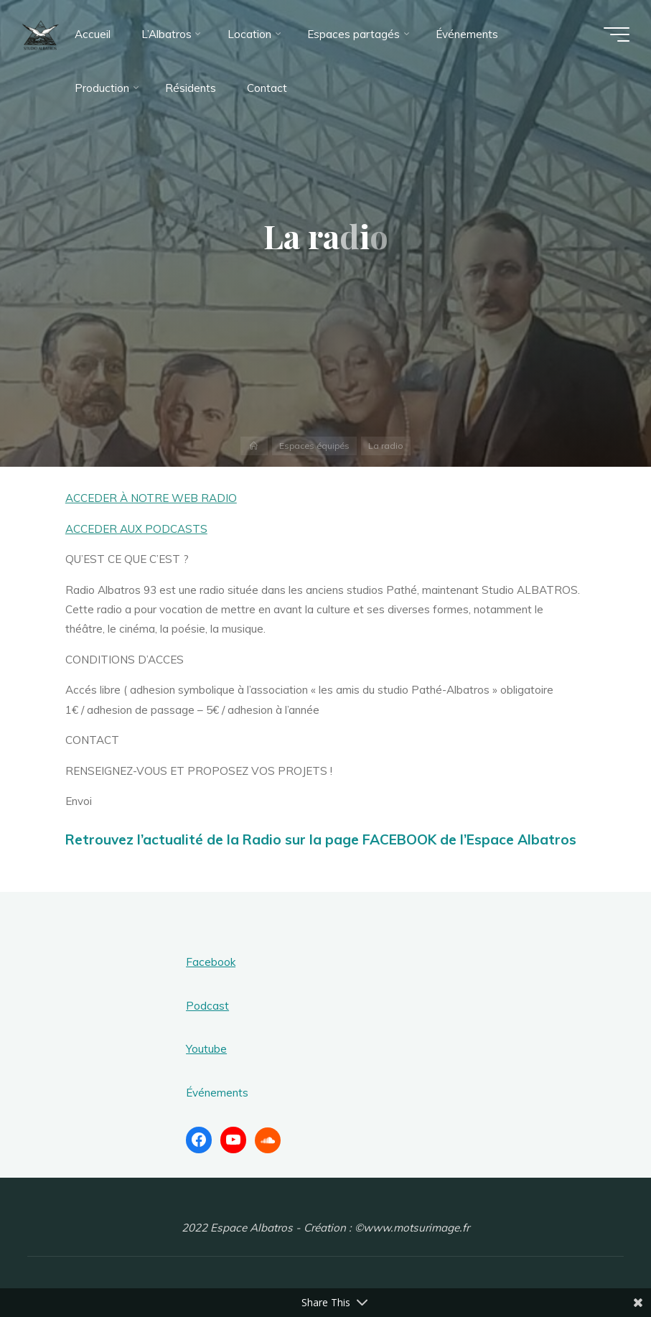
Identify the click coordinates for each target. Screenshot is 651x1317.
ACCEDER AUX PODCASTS (136, 529)
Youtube (206, 1049)
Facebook (210, 962)
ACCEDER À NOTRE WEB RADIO (151, 498)
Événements (217, 1092)
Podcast (207, 1006)
